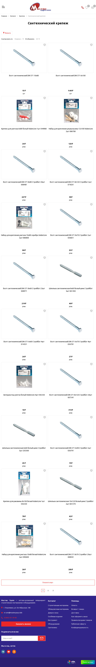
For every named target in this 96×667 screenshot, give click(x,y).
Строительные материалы (58, 605)
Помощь (75, 601)
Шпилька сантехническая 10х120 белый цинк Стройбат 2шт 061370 (71, 502)
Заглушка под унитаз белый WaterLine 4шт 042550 (24, 395)
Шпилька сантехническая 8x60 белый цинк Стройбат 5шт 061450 (70, 289)
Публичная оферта (78, 624)
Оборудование (54, 624)
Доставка (75, 613)
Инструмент (52, 620)
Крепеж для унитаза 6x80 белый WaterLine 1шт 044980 (24, 129)
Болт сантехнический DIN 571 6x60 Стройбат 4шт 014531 (24, 343)
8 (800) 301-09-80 (10, 617)
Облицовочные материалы (58, 609)
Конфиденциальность (79, 627)
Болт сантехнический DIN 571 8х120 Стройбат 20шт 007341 (70, 396)
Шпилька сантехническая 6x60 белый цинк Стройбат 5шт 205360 (24, 449)
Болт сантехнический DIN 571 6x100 (71, 76)
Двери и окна (53, 613)
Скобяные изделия (55, 616)
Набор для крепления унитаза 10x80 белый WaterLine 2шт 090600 (24, 555)
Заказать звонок (23, 624)
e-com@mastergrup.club (13, 612)
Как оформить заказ (79, 616)
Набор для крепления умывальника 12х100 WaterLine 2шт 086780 (71, 130)
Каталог (52, 601)
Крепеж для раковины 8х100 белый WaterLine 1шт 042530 (24, 502)
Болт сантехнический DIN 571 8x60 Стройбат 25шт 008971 (24, 289)
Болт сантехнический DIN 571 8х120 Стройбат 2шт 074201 (71, 183)
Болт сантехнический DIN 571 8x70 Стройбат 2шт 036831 (70, 236)
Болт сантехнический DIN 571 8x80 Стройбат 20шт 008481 (24, 183)
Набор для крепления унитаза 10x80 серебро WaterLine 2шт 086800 (24, 236)
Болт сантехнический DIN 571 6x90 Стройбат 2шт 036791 (70, 449)
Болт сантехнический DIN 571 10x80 (24, 76)
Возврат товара (77, 609)
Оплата (74, 605)
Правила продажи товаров (81, 620)
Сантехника (52, 627)
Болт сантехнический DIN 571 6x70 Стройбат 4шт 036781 (70, 343)
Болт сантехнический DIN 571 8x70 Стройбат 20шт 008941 (71, 555)
